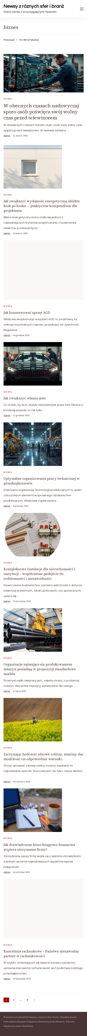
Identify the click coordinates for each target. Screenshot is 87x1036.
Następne (34, 1000)
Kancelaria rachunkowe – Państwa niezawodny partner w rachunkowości (41, 953)
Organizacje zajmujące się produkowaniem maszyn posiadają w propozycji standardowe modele (40, 669)
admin (7, 136)
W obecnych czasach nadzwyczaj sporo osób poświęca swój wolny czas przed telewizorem (41, 111)
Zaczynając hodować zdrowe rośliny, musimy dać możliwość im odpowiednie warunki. (43, 756)
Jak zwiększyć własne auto (25, 398)
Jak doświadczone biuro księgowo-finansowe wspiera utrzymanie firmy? (39, 847)
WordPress (27, 1026)
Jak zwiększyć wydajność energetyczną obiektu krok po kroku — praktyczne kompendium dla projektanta (42, 206)
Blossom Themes (65, 1022)
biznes (8, 99)
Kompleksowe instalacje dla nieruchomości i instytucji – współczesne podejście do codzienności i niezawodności (39, 574)
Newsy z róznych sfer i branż (34, 6)
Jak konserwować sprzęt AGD (27, 312)
